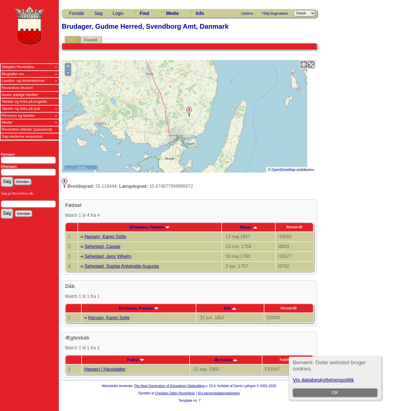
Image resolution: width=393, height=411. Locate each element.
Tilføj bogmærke (275, 13)
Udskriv (247, 13)
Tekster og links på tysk (21, 108)
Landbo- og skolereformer (23, 81)
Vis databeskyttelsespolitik (323, 380)
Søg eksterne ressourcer (22, 136)
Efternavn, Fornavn (149, 227)
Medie (172, 13)
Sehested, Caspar (102, 246)
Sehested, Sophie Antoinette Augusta (121, 266)
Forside (76, 13)
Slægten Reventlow (18, 67)
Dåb (230, 308)
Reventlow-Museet (17, 88)
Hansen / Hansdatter (105, 369)
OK (335, 392)
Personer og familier (18, 115)
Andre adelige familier (20, 95)
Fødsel (248, 227)
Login (118, 13)
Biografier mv (13, 74)
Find (144, 13)
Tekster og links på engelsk (24, 101)
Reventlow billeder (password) (27, 129)
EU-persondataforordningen (219, 393)
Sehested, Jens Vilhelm (107, 256)
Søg (98, 13)
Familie (135, 360)
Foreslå (90, 40)
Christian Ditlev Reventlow (175, 393)
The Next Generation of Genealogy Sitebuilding (169, 386)
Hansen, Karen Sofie (105, 236)
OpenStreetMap (284, 170)
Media (7, 122)
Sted (72, 40)
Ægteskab (225, 360)
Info (200, 13)
